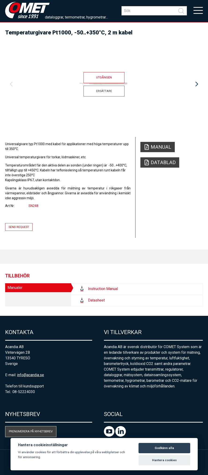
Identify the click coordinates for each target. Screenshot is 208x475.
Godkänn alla (164, 448)
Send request (19, 227)
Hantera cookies (164, 460)
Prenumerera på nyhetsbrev (31, 431)
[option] (104, 84)
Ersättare (104, 91)
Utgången (104, 77)
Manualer (14, 287)
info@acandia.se (30, 375)
